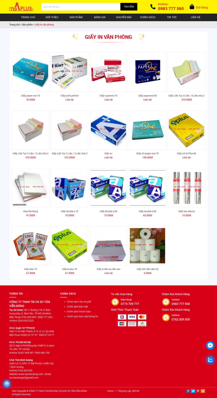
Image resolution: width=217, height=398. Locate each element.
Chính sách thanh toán (79, 311)
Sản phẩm (76, 17)
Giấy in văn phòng (44, 24)
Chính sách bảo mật (77, 306)
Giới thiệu (52, 17)
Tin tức (172, 17)
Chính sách (147, 17)
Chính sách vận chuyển (79, 301)
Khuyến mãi (124, 17)
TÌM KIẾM (129, 6)
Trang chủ (28, 17)
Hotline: (171, 7)
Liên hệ (195, 17)
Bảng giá (100, 17)
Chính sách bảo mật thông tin (82, 316)
